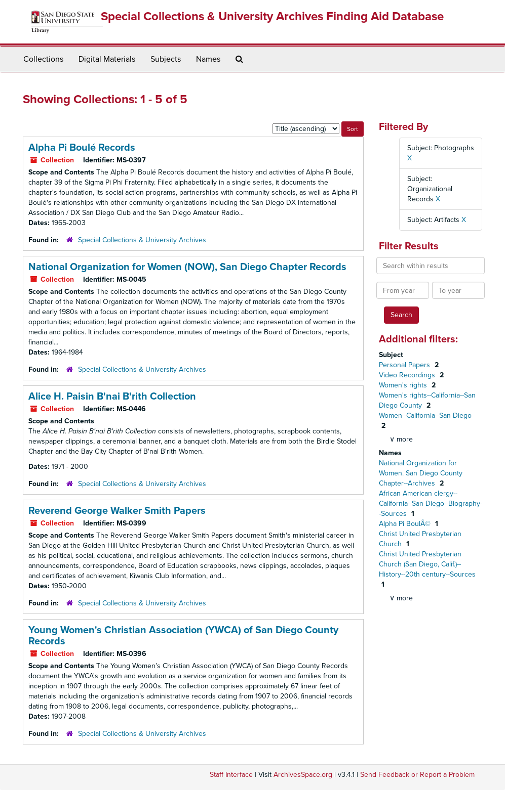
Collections (43, 59)
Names (208, 59)
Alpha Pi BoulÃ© (406, 523)
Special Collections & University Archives (142, 240)
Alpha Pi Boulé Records (81, 148)
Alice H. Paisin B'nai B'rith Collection (112, 396)
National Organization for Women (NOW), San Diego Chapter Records (187, 267)
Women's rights (404, 385)
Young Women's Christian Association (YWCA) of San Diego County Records (183, 635)
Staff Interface (231, 774)
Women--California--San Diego (425, 415)
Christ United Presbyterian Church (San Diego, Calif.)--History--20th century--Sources (427, 564)
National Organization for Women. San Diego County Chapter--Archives (420, 473)
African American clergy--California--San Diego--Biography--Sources (430, 503)
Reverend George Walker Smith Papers (117, 511)
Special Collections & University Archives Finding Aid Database (272, 16)
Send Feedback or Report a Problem (417, 774)
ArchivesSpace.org (303, 774)
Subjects (165, 59)
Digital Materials (107, 59)
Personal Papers (405, 365)
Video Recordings (408, 375)
